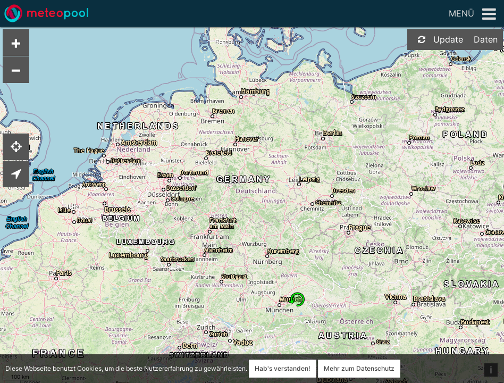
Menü (472, 14)
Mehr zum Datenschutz (359, 368)
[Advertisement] (458, 218)
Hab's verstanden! (282, 368)
